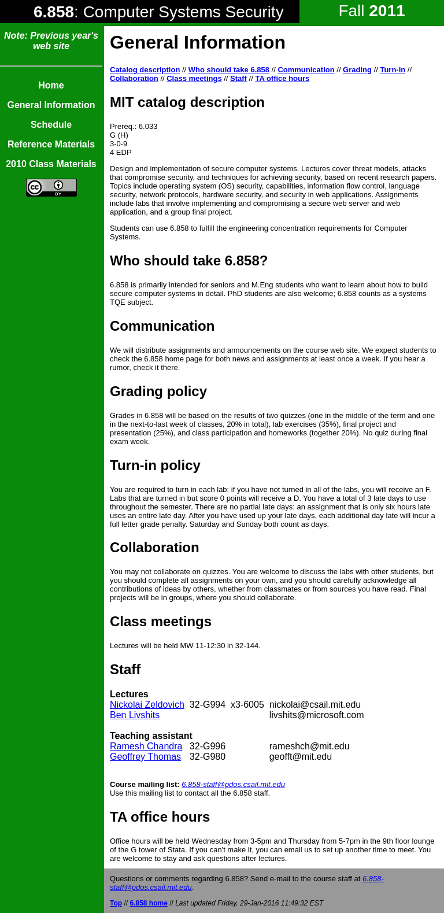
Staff (238, 78)
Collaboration (134, 78)
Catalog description (145, 69)
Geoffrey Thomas (145, 757)
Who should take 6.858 (228, 69)
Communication (306, 69)
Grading (357, 69)
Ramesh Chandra (146, 746)
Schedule (51, 125)
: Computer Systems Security (159, 12)
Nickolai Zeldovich (147, 704)
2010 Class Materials (51, 164)
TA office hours (282, 78)
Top (116, 903)
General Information (51, 105)
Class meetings (193, 78)
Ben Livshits (135, 715)
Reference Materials (51, 144)
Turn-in (392, 69)
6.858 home (148, 903)
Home (51, 85)
